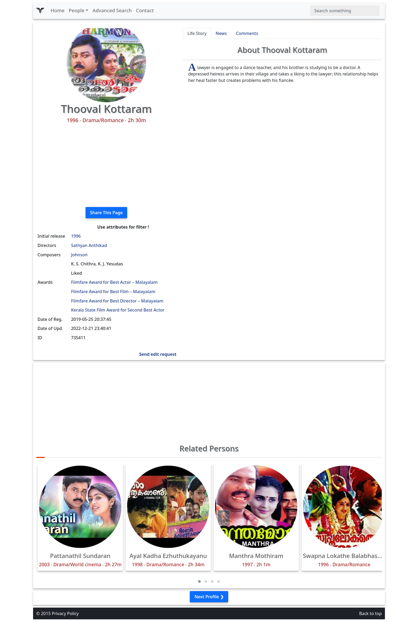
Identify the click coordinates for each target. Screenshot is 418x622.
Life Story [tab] (197, 33)
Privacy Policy (65, 613)
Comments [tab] (247, 33)
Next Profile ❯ (208, 597)
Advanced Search (112, 10)
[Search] (345, 10)
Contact (145, 10)
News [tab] (221, 33)
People (77, 10)
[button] (199, 581)
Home (58, 10)
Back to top (370, 613)
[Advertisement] (106, 165)
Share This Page (106, 213)
